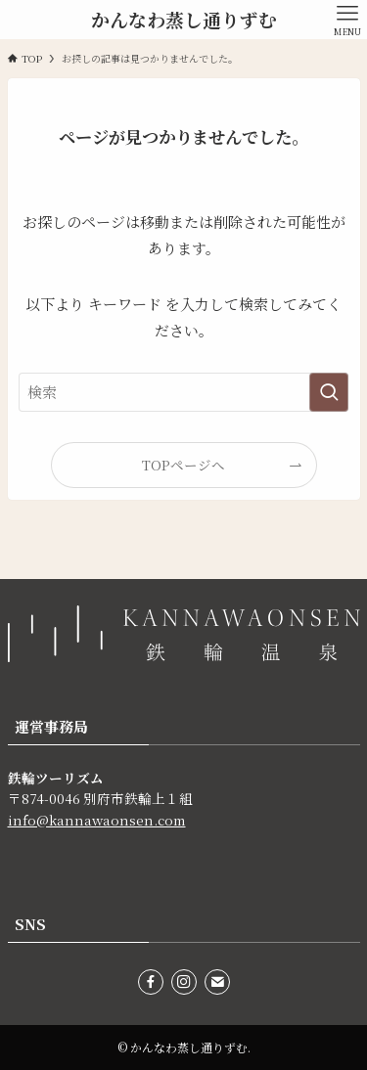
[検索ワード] (184, 392)
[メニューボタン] (347, 19)
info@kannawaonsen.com (97, 819)
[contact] (217, 982)
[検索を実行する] (328, 392)
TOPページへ (183, 464)
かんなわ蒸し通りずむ (184, 20)
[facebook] (150, 982)
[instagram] (184, 982)
